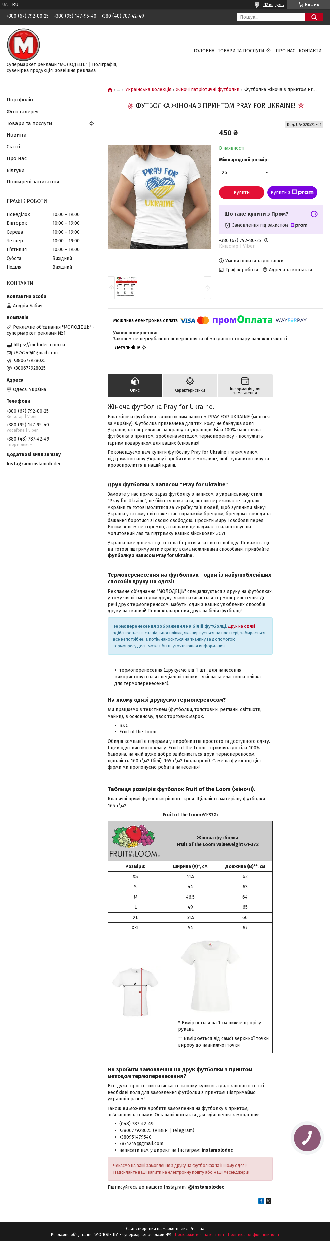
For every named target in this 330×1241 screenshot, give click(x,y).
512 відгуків (273, 4)
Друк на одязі (241, 626)
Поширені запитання (33, 182)
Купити (242, 192)
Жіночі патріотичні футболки (207, 89)
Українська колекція (148, 89)
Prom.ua (197, 1228)
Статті (13, 147)
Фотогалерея (23, 112)
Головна (204, 51)
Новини (17, 135)
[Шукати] (314, 17)
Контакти (310, 51)
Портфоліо (20, 100)
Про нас (285, 51)
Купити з (292, 192)
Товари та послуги (241, 51)
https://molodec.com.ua (39, 345)
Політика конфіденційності (253, 1234)
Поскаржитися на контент (199, 1234)
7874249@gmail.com (35, 353)
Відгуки (16, 170)
